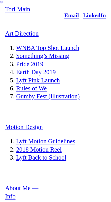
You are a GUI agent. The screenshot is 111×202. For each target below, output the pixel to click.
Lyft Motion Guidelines (45, 141)
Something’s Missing (42, 55)
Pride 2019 (30, 64)
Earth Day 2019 (36, 72)
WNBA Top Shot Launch (48, 47)
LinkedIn (94, 15)
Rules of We (31, 88)
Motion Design (24, 126)
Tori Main (17, 9)
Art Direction (22, 33)
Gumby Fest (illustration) (48, 96)
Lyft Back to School (41, 157)
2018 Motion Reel (39, 149)
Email (71, 15)
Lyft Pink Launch (38, 80)
